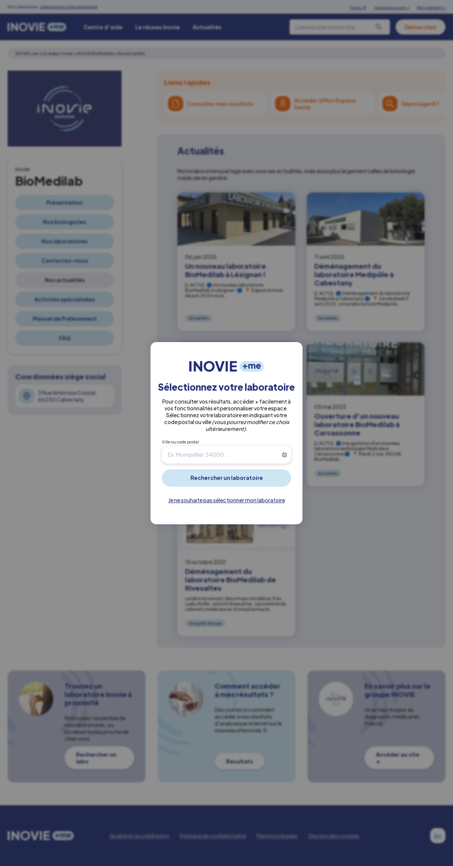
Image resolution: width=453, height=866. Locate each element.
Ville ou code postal (180, 442)
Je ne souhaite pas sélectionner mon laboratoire (226, 500)
